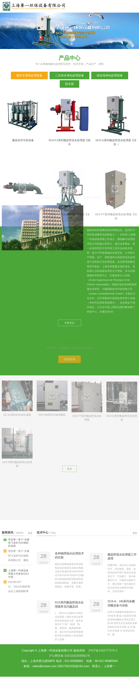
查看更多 (69, 220)
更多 (69, 369)
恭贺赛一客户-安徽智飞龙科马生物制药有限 (18, 545)
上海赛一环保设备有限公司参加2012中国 (18, 576)
